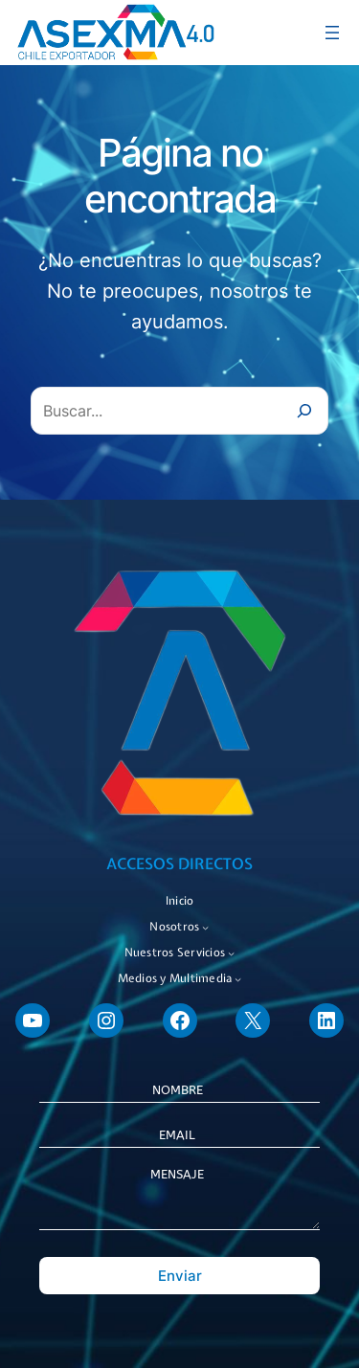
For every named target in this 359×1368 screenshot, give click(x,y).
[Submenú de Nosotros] (205, 927)
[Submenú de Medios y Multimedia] (238, 979)
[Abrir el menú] (332, 32)
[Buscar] (304, 411)
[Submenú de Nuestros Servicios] (231, 953)
